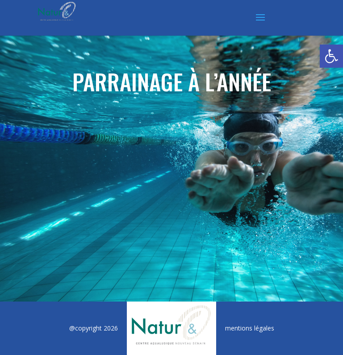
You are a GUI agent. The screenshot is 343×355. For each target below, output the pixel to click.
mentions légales (249, 328)
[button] (331, 56)
